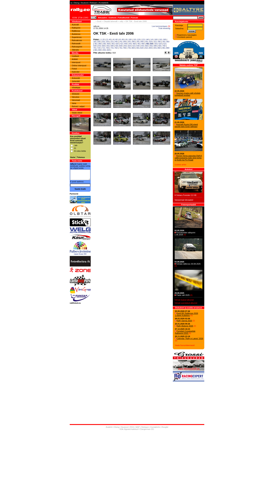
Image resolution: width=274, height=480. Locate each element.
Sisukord (84, 3)
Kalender (76, 72)
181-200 (96, 42)
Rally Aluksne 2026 (185, 326)
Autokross (76, 34)
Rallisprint (76, 28)
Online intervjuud (79, 65)
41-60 (115, 39)
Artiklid (75, 59)
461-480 (141, 44)
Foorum (134, 18)
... (94, 21)
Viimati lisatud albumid (184, 300)
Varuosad (76, 100)
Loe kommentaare (159, 26)
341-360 (165, 42)
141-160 (153, 39)
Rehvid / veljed (78, 106)
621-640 (136, 46)
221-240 (114, 42)
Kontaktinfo (104, 3)
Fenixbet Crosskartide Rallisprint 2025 (185, 332)
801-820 (139, 48)
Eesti (99, 21)
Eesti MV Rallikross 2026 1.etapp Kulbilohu (186, 314)
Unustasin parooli (184, 37)
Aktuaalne (102, 18)
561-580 (110, 46)
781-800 (131, 48)
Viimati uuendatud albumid (186, 303)
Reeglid (165, 427)
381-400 (106, 44)
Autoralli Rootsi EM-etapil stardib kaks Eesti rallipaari (186, 125)
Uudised (112, 18)
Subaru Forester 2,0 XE (186, 195)
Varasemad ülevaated (184, 200)
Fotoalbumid (123, 18)
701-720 (96, 48)
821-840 (148, 48)
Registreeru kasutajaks (187, 35)
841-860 (157, 48)
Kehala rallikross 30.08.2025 (188, 264)
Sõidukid (75, 94)
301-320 (148, 42)
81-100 (129, 39)
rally (121, 21)
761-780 (122, 48)
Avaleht (109, 427)
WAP (137, 427)
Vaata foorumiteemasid (184, 345)
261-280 (131, 42)
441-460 (132, 44)
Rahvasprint (77, 47)
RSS (132, 427)
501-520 (158, 44)
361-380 (97, 44)
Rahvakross (77, 40)
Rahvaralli (76, 43)
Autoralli (75, 25)
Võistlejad (76, 87)
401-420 (115, 44)
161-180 (162, 39)
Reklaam (93, 3)
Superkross (77, 37)
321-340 (157, 42)
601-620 (127, 46)
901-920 (106, 50)
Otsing (76, 3)
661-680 (153, 46)
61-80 (121, 39)
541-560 (101, 46)
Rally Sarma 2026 (184, 321)
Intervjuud (76, 62)
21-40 (108, 39)
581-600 (118, 46)
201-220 (105, 42)
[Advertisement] (137, 455)
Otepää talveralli (111, 21)
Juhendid (76, 81)
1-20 (103, 39)
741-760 (114, 48)
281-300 (139, 42)
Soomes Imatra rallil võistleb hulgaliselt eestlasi (187, 94)
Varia (74, 103)
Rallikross (76, 31)
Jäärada (75, 50)
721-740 (105, 48)
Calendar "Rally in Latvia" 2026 (190, 338)
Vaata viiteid (77, 113)
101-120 (136, 39)
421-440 (123, 44)
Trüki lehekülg (164, 28)
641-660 (144, 46)
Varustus (75, 97)
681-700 (161, 46)
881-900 (97, 50)
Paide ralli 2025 (183, 295)
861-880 (165, 48)
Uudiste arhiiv (180, 165)
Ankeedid (76, 78)
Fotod (74, 69)
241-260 (122, 42)
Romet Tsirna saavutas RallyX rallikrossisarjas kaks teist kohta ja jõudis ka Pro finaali (188, 158)
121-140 (145, 39)
